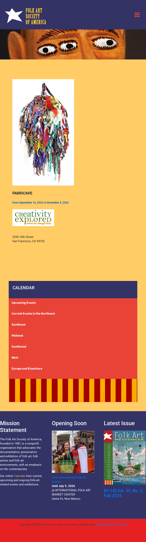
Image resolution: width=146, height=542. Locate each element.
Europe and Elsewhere (27, 368)
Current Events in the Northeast (33, 313)
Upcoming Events (24, 303)
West (15, 357)
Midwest (17, 335)
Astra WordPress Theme (111, 524)
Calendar (19, 476)
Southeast (19, 324)
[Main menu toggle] (137, 14)
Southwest (19, 346)
